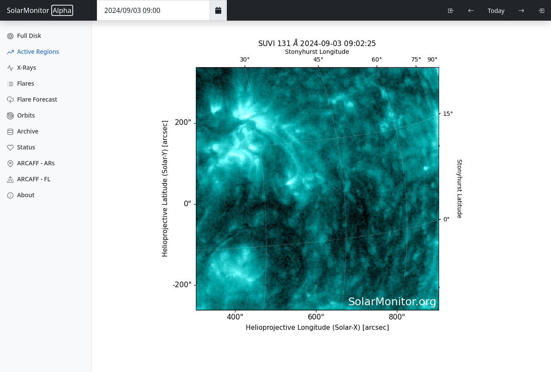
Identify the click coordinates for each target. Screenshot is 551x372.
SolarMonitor (40, 10)
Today (496, 10)
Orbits (21, 115)
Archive (22, 131)
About (20, 195)
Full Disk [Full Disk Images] (24, 35)
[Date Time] (153, 10)
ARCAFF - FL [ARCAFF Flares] (28, 179)
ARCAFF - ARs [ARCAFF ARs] (31, 163)
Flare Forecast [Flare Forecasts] (32, 99)
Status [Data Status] (21, 147)
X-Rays (21, 67)
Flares (20, 83)
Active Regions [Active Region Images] (33, 51)
